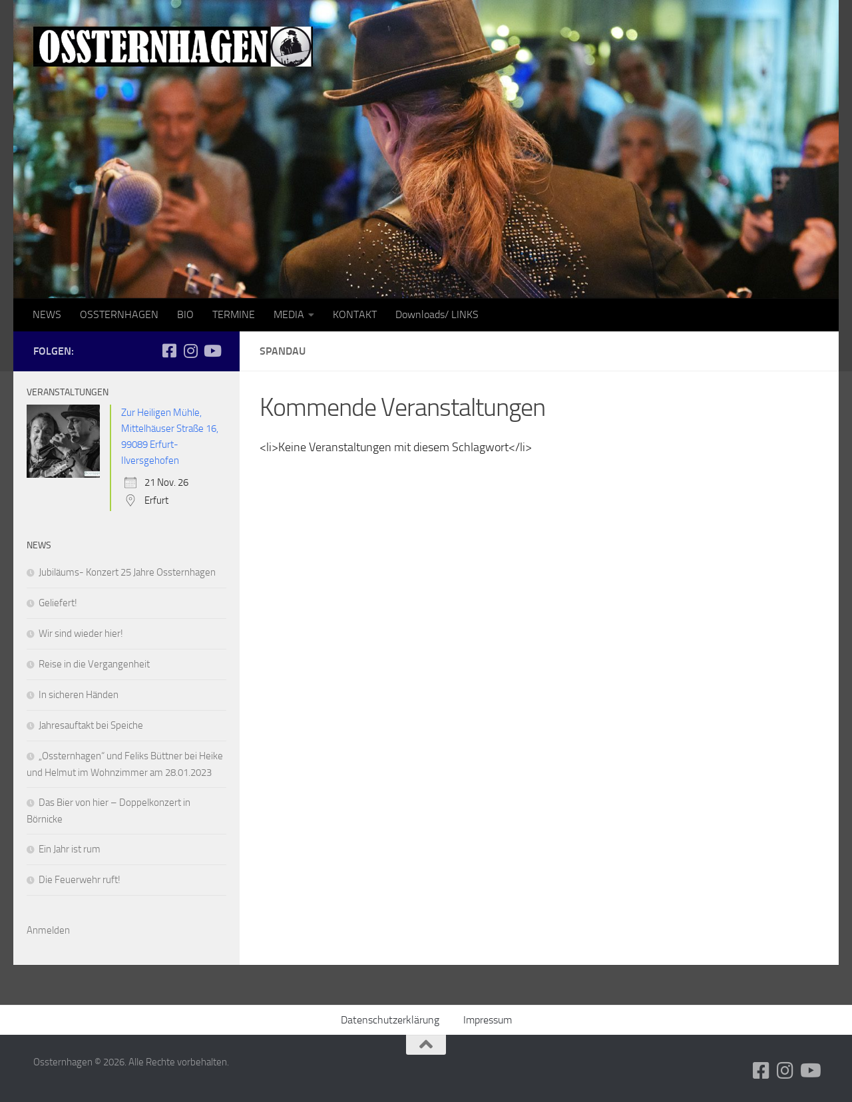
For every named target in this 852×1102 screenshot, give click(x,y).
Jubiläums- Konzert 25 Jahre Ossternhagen (127, 572)
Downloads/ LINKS (437, 314)
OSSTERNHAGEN (119, 314)
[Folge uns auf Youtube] (212, 351)
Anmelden (48, 930)
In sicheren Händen (78, 695)
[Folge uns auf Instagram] (190, 351)
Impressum (487, 1019)
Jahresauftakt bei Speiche (91, 725)
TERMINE (233, 314)
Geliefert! (58, 603)
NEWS (47, 314)
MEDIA (289, 314)
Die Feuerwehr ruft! (79, 880)
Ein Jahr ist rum (70, 849)
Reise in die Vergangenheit (94, 664)
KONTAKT (355, 314)
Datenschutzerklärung (390, 1019)
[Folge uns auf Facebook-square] (169, 351)
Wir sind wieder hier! (81, 634)
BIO (185, 314)
